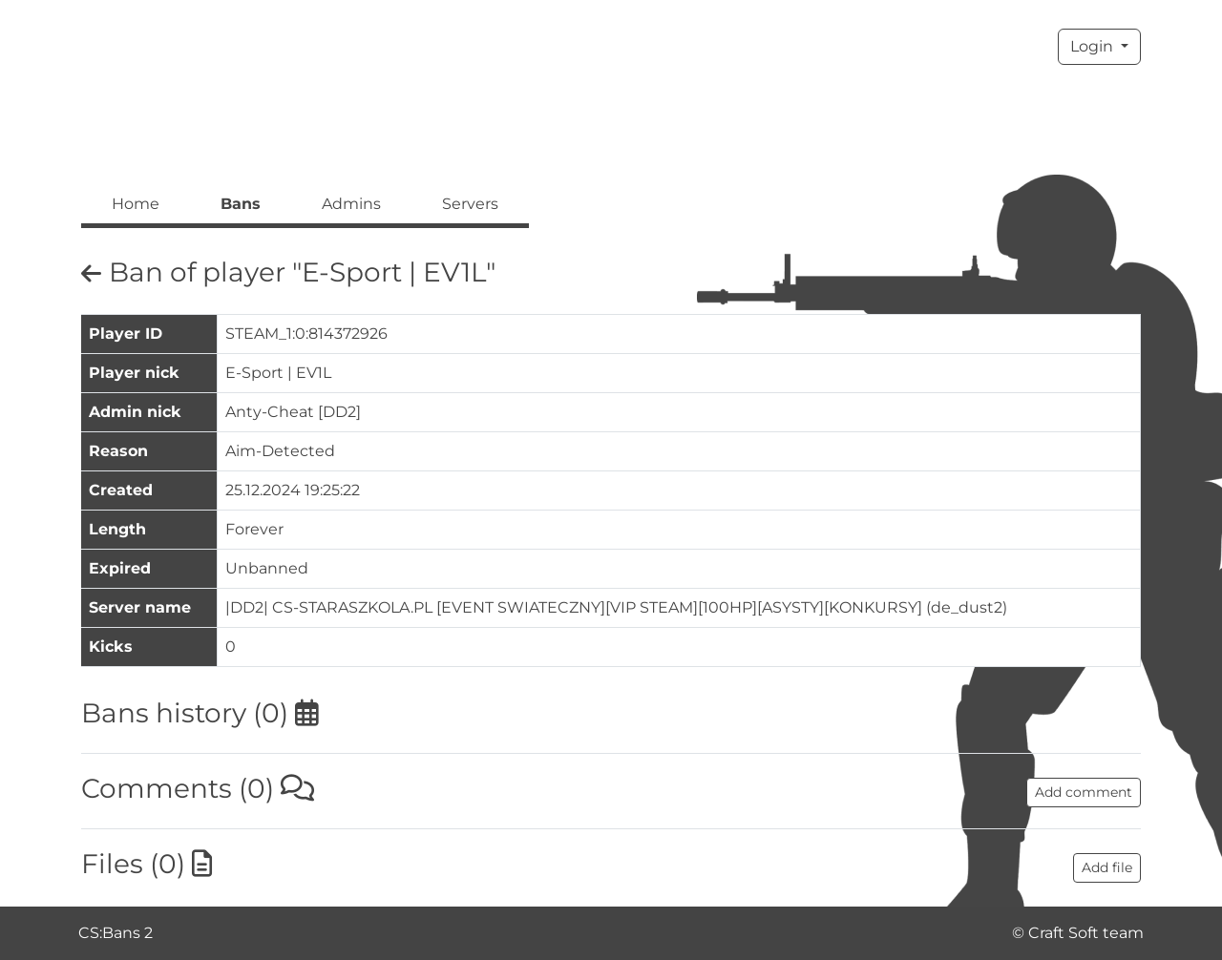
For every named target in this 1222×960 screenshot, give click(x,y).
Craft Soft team (1086, 933)
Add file (1107, 867)
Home (135, 204)
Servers (470, 204)
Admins (351, 204)
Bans (241, 204)
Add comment (1083, 792)
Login (1093, 46)
